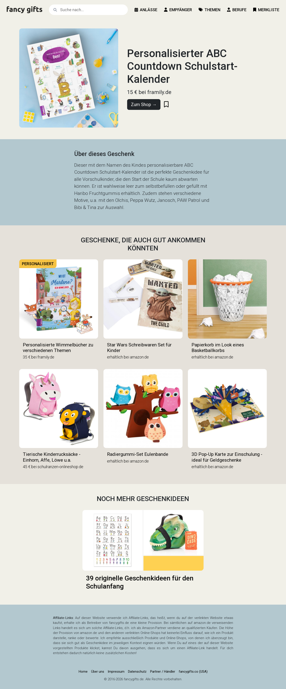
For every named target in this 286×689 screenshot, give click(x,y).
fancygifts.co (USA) (193, 672)
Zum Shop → (144, 104)
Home (83, 672)
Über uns (97, 672)
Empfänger (178, 9)
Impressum (116, 672)
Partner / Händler (162, 672)
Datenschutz (137, 672)
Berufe (236, 9)
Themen (209, 9)
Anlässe (146, 9)
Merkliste (266, 9)
